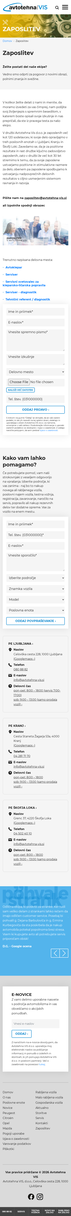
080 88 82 (21, 669)
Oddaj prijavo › (35, 409)
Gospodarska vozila (49, 1102)
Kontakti (42, 1123)
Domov (7, 41)
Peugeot (9, 1113)
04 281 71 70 (22, 756)
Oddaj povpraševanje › (35, 621)
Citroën (8, 1118)
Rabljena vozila (46, 1092)
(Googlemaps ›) (24, 659)
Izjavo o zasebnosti (49, 430)
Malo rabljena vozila (49, 1097)
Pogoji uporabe (13, 1133)
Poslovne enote (14, 1102)
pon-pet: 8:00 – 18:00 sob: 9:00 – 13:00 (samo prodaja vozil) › (35, 782)
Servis (40, 1118)
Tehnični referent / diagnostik (28, 299)
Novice (7, 1108)
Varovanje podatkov (17, 1144)
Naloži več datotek (20, 390)
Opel (6, 1123)
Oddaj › (21, 1033)
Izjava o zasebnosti (16, 1138)
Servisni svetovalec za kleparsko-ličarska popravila (24, 283)
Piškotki (8, 1149)
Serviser (12, 274)
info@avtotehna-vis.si (29, 680)
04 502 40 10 (23, 833)
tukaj (42, 1064)
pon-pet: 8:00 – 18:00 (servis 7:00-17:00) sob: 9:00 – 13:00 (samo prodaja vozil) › (37, 697)
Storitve (41, 1113)
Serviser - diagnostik (21, 292)
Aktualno (42, 1108)
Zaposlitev (43, 1128)
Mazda (7, 1128)
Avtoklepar (14, 267)
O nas (7, 1097)
